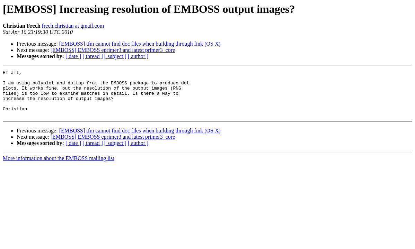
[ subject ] (115, 56)
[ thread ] (92, 56)
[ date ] (73, 56)
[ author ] (138, 56)
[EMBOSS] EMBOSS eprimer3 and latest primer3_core (113, 50)
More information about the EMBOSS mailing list (58, 167)
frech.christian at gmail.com (73, 26)
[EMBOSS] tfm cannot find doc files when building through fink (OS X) (140, 44)
